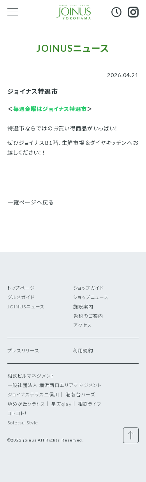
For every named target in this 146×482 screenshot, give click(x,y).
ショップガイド (88, 288)
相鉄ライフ (90, 404)
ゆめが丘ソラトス (26, 404)
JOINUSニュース (26, 307)
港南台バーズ (80, 395)
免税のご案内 (88, 316)
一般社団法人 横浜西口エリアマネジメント (54, 385)
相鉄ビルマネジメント (31, 376)
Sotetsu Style (23, 423)
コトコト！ (17, 413)
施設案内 (83, 307)
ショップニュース (91, 297)
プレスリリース (23, 351)
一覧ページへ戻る (30, 202)
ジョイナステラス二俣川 (33, 395)
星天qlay (61, 404)
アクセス (82, 325)
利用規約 (83, 351)
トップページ (21, 288)
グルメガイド (21, 297)
